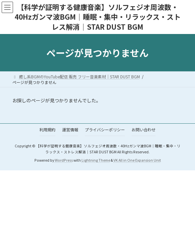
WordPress (64, 160)
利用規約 (47, 129)
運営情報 (70, 129)
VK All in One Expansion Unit (137, 160)
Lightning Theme (95, 160)
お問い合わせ (144, 129)
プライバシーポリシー (105, 129)
